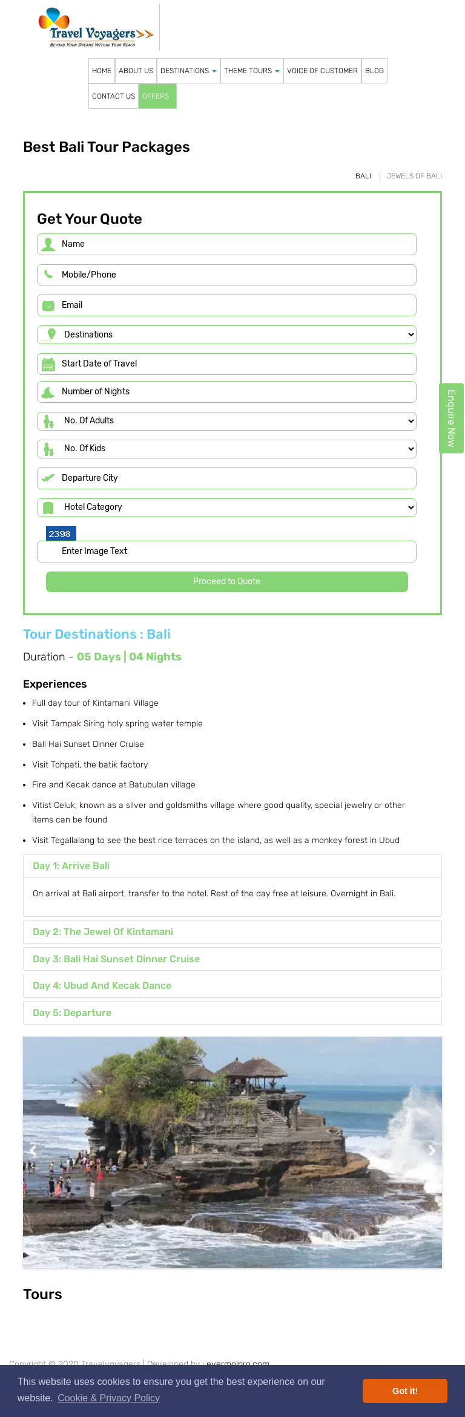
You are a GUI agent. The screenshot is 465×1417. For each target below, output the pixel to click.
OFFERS (155, 96)
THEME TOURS (252, 71)
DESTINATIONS (188, 71)
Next (424, 1151)
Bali (363, 176)
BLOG (374, 71)
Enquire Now (451, 418)
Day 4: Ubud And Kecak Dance (102, 985)
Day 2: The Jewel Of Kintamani (103, 931)
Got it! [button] (405, 1391)
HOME (101, 71)
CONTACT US (113, 96)
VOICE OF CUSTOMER (322, 71)
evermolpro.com (237, 1364)
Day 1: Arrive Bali (71, 865)
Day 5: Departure (72, 1012)
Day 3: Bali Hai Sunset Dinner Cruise (116, 959)
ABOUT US (136, 71)
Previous (41, 1151)
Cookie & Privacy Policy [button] (109, 1398)
